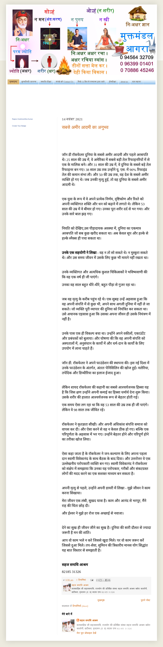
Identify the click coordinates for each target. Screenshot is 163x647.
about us (124, 82)
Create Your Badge (19, 126)
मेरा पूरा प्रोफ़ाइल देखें (86, 633)
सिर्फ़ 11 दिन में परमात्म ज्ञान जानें (91, 82)
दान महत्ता (136, 82)
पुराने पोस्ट (145, 600)
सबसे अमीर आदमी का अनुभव (85, 127)
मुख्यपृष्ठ (13, 82)
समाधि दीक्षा (46, 82)
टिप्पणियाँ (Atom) (80, 606)
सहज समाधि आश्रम (89, 620)
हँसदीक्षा (112, 82)
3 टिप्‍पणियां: (81, 580)
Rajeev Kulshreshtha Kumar (22, 119)
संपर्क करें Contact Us (64, 82)
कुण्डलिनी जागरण (29, 82)
